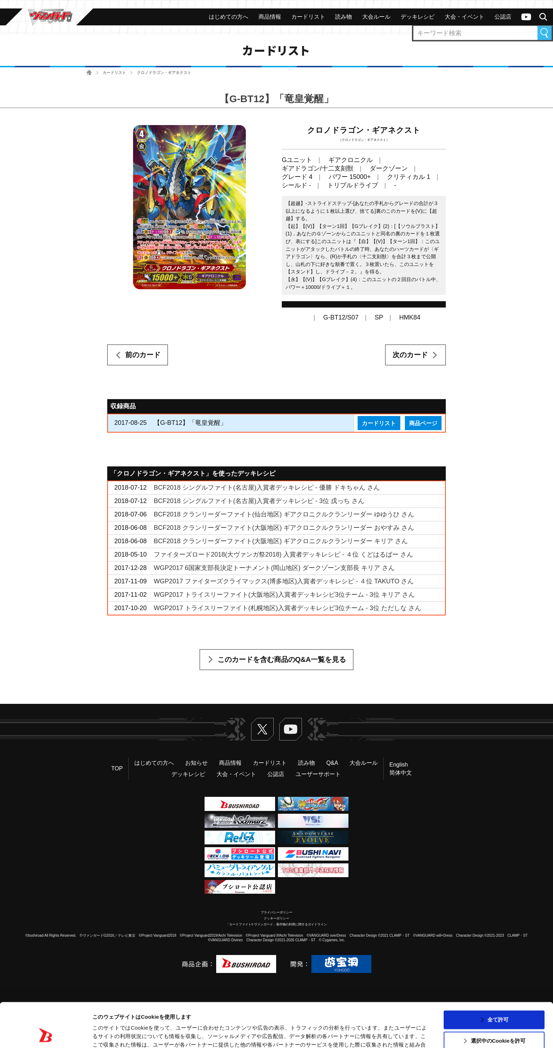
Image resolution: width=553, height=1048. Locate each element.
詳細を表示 (340, 1034)
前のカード (142, 355)
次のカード (410, 355)
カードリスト (114, 72)
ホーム (89, 73)
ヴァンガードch (526, 17)
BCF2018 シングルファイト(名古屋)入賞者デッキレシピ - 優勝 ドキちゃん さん (267, 487)
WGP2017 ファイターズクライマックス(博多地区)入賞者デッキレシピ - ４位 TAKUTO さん (284, 581)
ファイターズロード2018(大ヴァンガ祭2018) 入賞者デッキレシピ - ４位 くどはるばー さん (283, 554)
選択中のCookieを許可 (498, 999)
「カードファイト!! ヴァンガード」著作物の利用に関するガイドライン (276, 924)
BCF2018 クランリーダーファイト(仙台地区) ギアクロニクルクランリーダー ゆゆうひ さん (284, 514)
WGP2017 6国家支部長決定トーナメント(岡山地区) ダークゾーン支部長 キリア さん (274, 567)
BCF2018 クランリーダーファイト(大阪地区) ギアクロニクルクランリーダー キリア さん (281, 541)
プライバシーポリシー (276, 912)
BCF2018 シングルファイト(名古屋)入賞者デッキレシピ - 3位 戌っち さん (259, 500)
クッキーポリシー (276, 918)
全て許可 (498, 978)
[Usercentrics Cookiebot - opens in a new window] (46, 1034)
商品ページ (423, 423)
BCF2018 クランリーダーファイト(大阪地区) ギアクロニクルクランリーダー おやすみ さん (284, 527)
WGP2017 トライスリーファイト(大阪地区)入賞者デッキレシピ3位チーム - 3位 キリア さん (284, 594)
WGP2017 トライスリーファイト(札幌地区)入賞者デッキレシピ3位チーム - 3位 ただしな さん (287, 608)
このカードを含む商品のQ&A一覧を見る (282, 659)
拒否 (498, 1020)
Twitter (262, 729)
